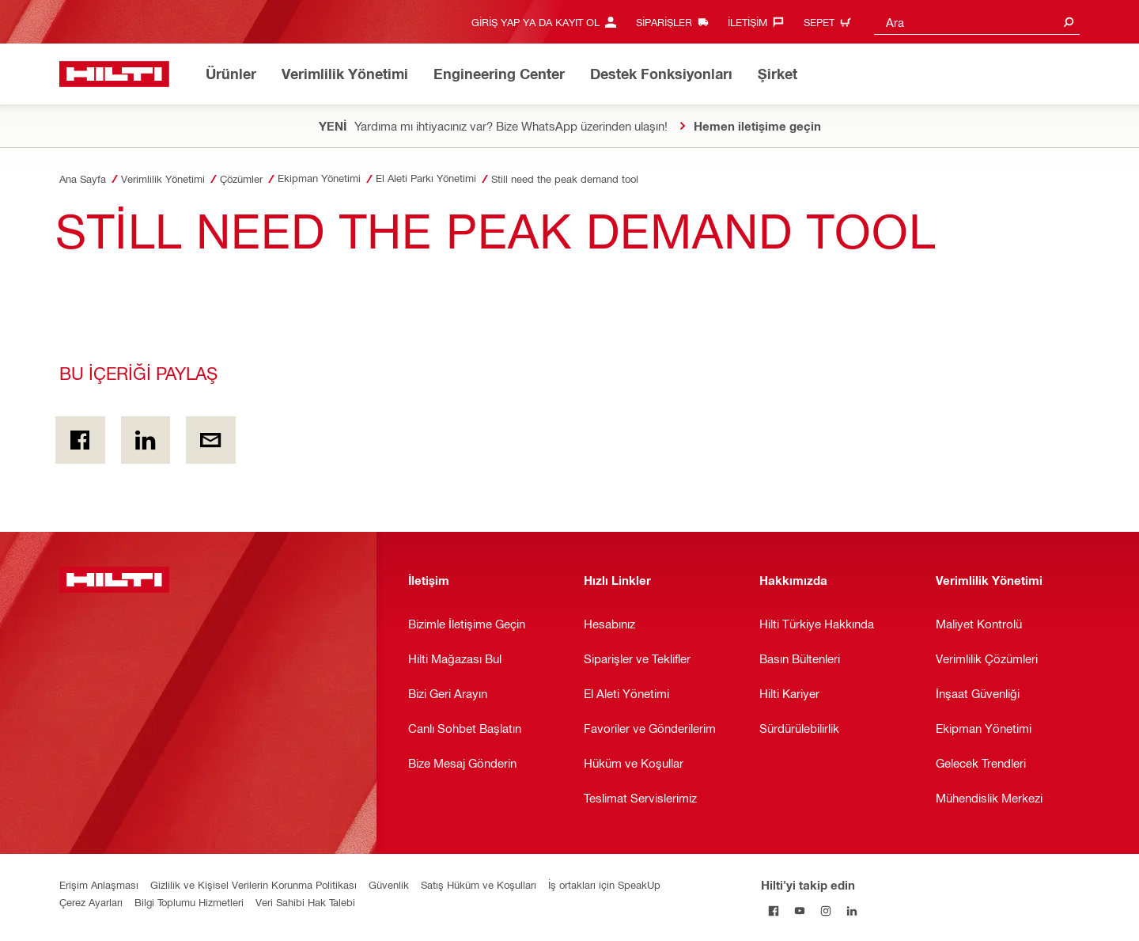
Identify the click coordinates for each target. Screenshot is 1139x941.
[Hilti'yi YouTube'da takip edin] (800, 910)
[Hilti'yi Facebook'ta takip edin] (774, 910)
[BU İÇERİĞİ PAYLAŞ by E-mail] (211, 440)
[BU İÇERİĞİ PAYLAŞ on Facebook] (80, 440)
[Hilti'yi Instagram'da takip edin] (826, 910)
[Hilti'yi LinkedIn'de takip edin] (852, 910)
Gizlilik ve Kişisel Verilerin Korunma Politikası (253, 884)
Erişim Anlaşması (98, 884)
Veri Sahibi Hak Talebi (305, 902)
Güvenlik (389, 884)
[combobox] (977, 22)
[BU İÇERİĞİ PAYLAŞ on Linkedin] (146, 440)
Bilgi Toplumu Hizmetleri (189, 902)
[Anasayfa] (114, 74)
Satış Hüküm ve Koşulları (478, 884)
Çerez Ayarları (91, 902)
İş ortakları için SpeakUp (604, 884)
